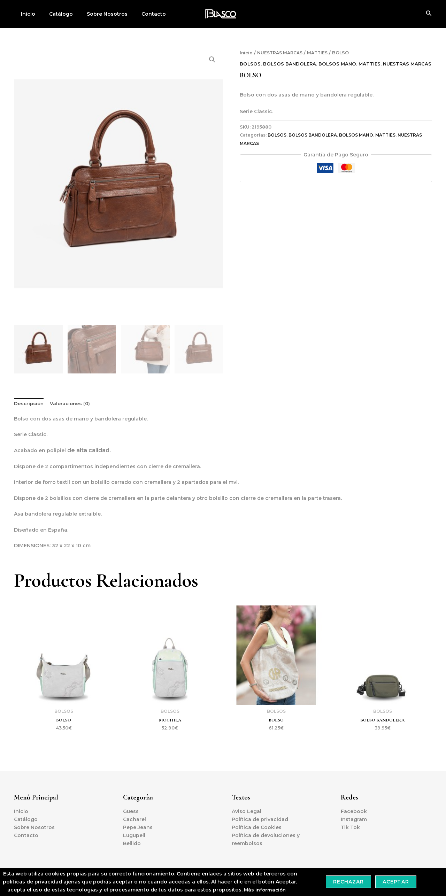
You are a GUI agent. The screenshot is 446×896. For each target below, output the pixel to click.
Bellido (132, 843)
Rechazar (348, 882)
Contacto (139, 14)
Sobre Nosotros (96, 14)
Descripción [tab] (29, 403)
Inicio (26, 14)
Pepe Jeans (138, 827)
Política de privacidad (260, 819)
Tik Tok (350, 827)
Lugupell (134, 835)
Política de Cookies (257, 827)
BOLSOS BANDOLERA (290, 64)
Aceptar (396, 882)
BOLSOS (250, 64)
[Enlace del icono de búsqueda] (429, 13)
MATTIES (321, 52)
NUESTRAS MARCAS (281, 52)
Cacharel (134, 819)
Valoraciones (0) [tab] (72, 403)
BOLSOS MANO (340, 64)
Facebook (354, 811)
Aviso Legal (246, 811)
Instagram (354, 819)
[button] (212, 60)
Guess (131, 811)
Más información (265, 890)
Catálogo (55, 14)
